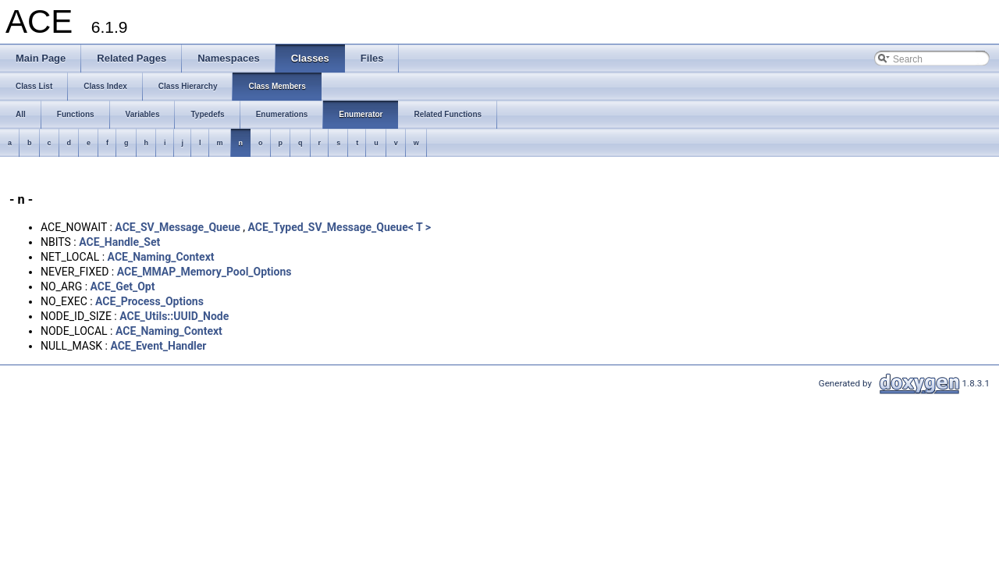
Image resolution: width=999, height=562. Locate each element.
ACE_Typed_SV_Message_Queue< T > (339, 227)
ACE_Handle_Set (119, 242)
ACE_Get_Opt (123, 286)
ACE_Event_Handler (158, 346)
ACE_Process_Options (149, 301)
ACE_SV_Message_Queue (177, 227)
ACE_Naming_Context (161, 257)
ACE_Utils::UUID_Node (174, 316)
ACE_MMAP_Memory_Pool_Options (204, 271)
